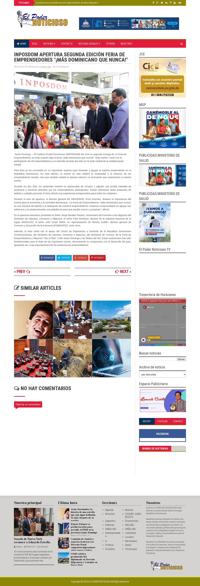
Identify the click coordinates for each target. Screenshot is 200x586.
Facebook (47, 258)
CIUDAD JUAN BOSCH (133, 515)
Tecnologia (131, 549)
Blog (34, 43)
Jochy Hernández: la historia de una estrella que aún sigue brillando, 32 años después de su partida (63, 3)
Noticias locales (89, 43)
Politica (109, 544)
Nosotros (126, 43)
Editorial (109, 524)
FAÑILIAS (130, 529)
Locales (129, 537)
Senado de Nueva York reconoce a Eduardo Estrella (32, 540)
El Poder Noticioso (100, 581)
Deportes (110, 520)
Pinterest (97, 258)
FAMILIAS (110, 529)
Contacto (66, 43)
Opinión (110, 43)
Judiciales (130, 532)
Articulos (110, 513)
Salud (128, 544)
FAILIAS (129, 524)
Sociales (110, 549)
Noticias (49, 43)
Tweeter (64, 258)
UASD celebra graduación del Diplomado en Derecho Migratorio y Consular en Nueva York (84, 559)
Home (21, 43)
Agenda (109, 509)
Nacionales (131, 541)
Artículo (129, 509)
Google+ (81, 258)
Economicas (131, 520)
